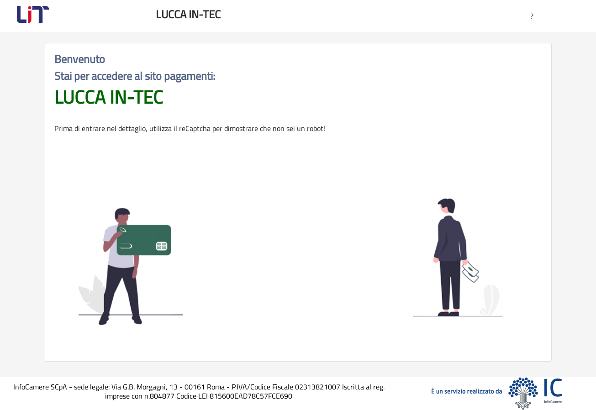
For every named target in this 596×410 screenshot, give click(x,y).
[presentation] (298, 268)
